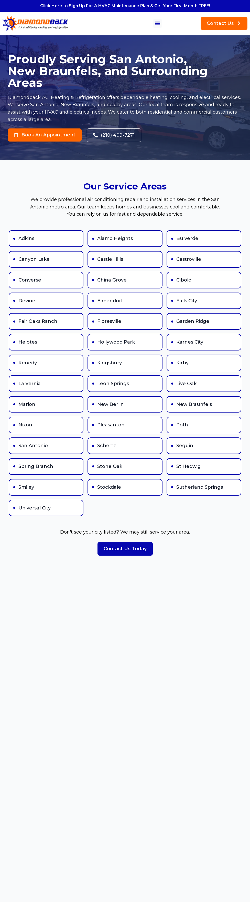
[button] (157, 23)
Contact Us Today (125, 549)
